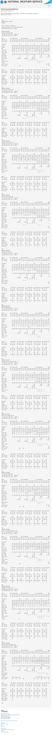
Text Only (22, 13)
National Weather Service (5, 715)
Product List (30, 13)
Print (26, 13)
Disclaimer (3, 722)
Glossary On (36, 13)
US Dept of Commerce (5, 713)
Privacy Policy (3, 728)
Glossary (2, 726)
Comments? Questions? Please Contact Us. (9, 720)
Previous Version (15, 13)
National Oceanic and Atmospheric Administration (10, 714)
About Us (2, 730)
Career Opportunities (5, 731)
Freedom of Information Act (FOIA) (7, 729)
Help (2, 725)
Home (2, 13)
